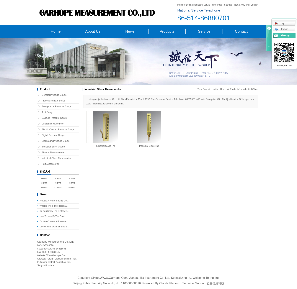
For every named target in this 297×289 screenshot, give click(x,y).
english (254, 5)
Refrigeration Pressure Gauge (56, 106)
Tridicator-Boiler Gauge (53, 146)
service (204, 31)
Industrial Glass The (105, 146)
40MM (58, 178)
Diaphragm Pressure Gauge (55, 141)
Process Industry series (53, 100)
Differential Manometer (53, 123)
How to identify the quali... (53, 216)
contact (241, 31)
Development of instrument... (54, 226)
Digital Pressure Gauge (53, 135)
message (285, 35)
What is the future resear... (54, 206)
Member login (184, 5)
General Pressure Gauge (54, 95)
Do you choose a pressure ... (54, 221)
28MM (44, 178)
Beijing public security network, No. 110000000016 (107, 283)
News (130, 31)
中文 (248, 5)
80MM (72, 183)
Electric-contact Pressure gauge (58, 129)
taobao (281, 29)
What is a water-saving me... (54, 200)
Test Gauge (47, 112)
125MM (57, 187)
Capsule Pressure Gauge (54, 118)
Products (167, 31)
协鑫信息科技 (215, 283)
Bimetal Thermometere (53, 152)
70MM (58, 183)
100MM (44, 187)
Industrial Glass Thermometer (56, 158)
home (223, 89)
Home (56, 31)
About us (92, 31)
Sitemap (228, 5)
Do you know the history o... (54, 211)
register (197, 5)
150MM (72, 187)
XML (243, 5)
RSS (236, 5)
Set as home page (212, 5)
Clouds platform (169, 283)
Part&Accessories (50, 164)
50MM (72, 178)
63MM (44, 183)
